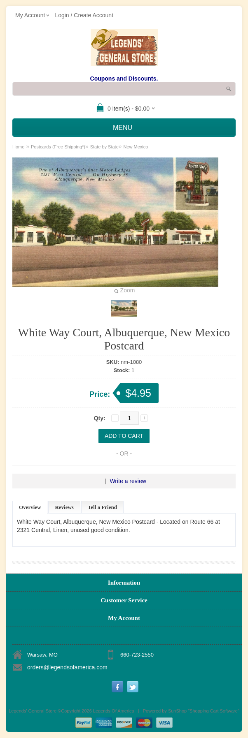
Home (18, 146)
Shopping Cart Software (214, 710)
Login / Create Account (84, 15)
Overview (30, 507)
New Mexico (135, 146)
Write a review (128, 481)
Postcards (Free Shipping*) (58, 146)
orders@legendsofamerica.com (67, 667)
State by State (104, 146)
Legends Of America (113, 710)
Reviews (64, 507)
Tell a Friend (102, 507)
